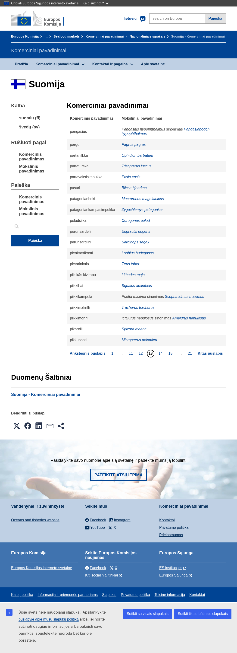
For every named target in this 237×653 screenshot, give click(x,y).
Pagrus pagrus (134, 145)
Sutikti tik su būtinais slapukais (203, 614)
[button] (16, 425)
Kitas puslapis (210, 353)
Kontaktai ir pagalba (110, 64)
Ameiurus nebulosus (189, 318)
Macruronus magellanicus (143, 199)
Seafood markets (67, 36)
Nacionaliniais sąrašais (147, 36)
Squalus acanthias (137, 286)
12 (141, 353)
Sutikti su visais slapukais (147, 614)
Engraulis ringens (136, 231)
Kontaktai (167, 520)
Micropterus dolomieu (139, 340)
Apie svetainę (153, 64)
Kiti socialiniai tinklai (101, 575)
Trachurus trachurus (138, 307)
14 (161, 353)
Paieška (215, 18)
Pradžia (21, 64)
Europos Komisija (25, 36)
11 (131, 353)
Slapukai (109, 595)
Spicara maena (134, 329)
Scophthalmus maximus (184, 297)
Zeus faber (130, 264)
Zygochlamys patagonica (142, 210)
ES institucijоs (170, 568)
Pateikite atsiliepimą (118, 475)
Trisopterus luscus (137, 166)
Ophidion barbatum (137, 155)
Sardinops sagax (135, 242)
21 (190, 353)
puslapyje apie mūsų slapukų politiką (49, 619)
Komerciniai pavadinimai (105, 36)
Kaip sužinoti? (96, 3)
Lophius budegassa (138, 253)
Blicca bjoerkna (134, 188)
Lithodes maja (133, 275)
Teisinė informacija (169, 595)
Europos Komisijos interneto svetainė (41, 568)
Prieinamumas (171, 535)
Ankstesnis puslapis (88, 353)
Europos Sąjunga (173, 575)
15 (171, 353)
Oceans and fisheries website (35, 520)
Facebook (95, 568)
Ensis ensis (131, 177)
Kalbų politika (22, 595)
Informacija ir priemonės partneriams (67, 595)
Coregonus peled (136, 221)
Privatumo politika (173, 527)
